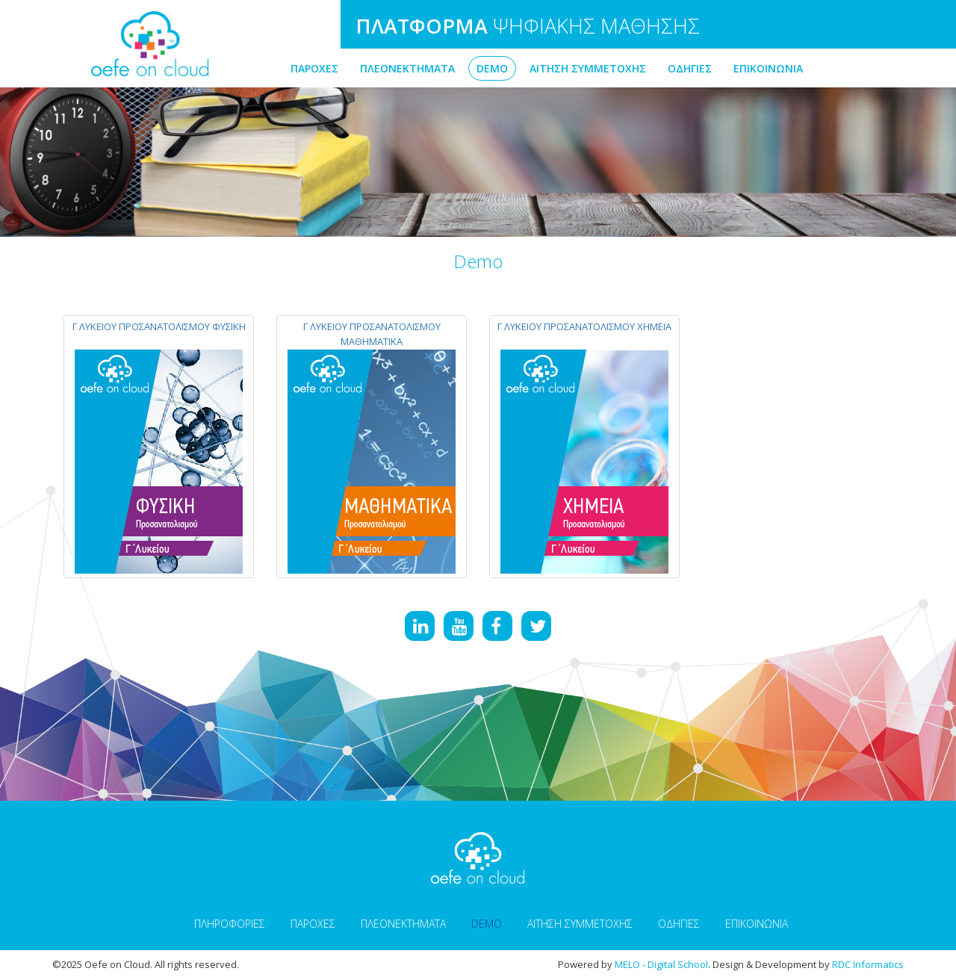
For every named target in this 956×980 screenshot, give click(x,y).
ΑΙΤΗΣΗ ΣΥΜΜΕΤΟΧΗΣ (588, 68)
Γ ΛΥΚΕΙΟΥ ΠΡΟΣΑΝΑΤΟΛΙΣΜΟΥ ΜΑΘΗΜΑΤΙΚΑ (372, 334)
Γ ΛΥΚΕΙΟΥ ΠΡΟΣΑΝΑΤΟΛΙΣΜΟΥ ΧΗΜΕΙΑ (584, 326)
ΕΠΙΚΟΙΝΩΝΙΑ (768, 68)
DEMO (492, 68)
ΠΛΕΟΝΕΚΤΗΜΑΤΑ (407, 68)
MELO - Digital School (661, 964)
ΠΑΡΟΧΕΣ (314, 68)
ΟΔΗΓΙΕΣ (690, 68)
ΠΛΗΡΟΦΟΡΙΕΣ (229, 924)
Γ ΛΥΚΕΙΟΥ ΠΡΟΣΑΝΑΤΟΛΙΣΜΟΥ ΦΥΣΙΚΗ (159, 326)
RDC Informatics (868, 964)
